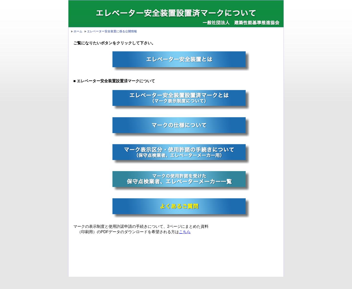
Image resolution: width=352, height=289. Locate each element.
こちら (185, 232)
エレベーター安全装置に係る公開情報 (112, 31)
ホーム (78, 31)
